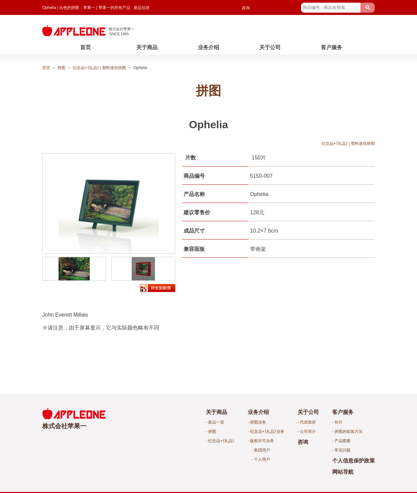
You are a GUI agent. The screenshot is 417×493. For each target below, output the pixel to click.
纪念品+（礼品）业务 (267, 431)
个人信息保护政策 (353, 460)
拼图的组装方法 (348, 431)
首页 (85, 47)
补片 (339, 422)
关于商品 (147, 47)
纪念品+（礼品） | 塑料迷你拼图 (99, 67)
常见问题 (342, 450)
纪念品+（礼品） (221, 441)
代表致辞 (308, 422)
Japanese (263, 7)
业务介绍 (208, 47)
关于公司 (270, 47)
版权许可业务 (262, 441)
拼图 (62, 67)
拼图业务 (258, 422)
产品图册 (342, 441)
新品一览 (216, 422)
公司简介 (308, 431)
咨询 (246, 8)
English (287, 7)
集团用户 (262, 450)
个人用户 (262, 459)
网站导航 (342, 471)
